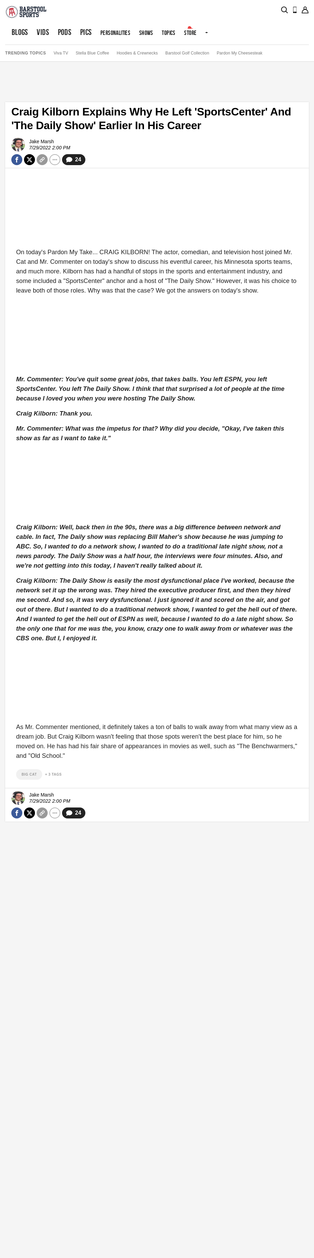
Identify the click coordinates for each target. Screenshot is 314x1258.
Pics (86, 32)
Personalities (115, 32)
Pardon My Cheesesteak (240, 53)
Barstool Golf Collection (187, 53)
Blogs (20, 32)
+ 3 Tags (53, 774)
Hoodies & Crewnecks (137, 53)
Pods (65, 32)
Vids (43, 32)
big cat (29, 774)
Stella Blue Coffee (92, 53)
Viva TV (60, 53)
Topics (168, 32)
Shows (146, 32)
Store (190, 32)
